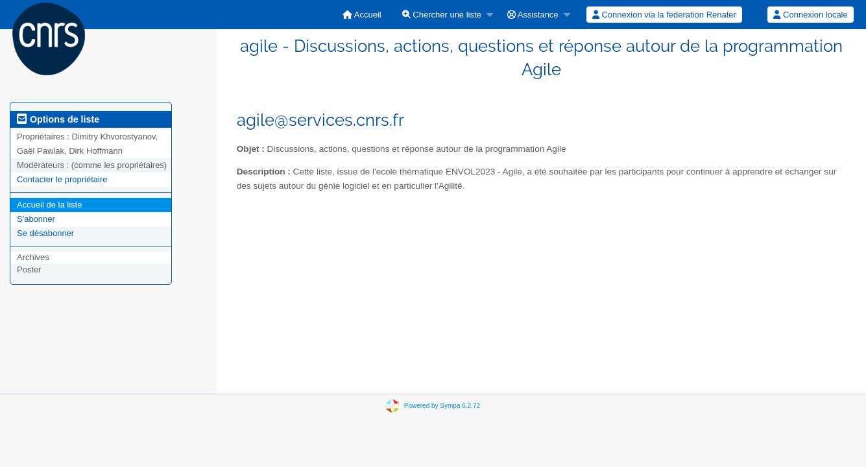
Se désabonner (45, 233)
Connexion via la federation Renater (664, 14)
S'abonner (36, 219)
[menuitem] (362, 14)
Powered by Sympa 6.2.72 (442, 405)
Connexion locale (810, 14)
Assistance (533, 14)
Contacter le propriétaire (62, 179)
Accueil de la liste (49, 205)
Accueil (362, 14)
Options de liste (58, 119)
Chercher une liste (441, 14)
